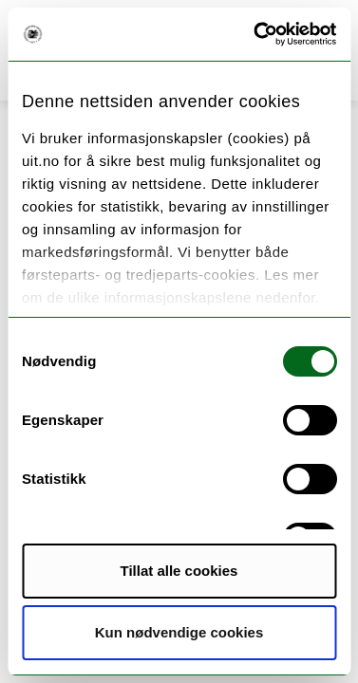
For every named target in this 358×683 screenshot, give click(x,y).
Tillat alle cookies (179, 571)
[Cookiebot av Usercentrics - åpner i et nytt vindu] (255, 34)
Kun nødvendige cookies (179, 632)
